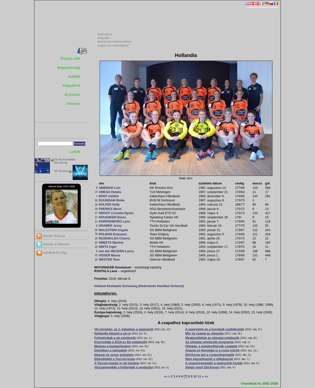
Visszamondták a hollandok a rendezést (123, 367)
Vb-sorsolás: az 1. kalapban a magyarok (123, 329)
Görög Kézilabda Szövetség (64, 161)
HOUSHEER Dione (112, 217)
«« (165, 376)
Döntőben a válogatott (110, 350)
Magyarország (68, 67)
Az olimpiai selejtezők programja (209, 342)
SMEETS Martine (111, 242)
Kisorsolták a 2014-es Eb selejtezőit (120, 342)
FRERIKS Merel (110, 209)
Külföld (74, 77)
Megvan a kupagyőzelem (112, 346)
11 (199, 376)
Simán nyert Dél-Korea (202, 367)
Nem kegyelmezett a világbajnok (209, 359)
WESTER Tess (109, 259)
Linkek (74, 152)
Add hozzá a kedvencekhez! (115, 41)
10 (195, 376)
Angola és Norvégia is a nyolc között (212, 350)
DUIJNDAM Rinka (112, 200)
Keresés (73, 104)
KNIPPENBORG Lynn (114, 221)
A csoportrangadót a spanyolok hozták (214, 363)
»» (206, 376)
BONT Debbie (109, 196)
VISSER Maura (109, 255)
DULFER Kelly (109, 204)
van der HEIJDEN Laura (116, 251)
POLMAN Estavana (113, 234)
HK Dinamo (61, 170)
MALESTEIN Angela (113, 230)
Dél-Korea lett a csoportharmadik (209, 355)
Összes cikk (70, 58)
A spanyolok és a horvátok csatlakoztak (214, 329)
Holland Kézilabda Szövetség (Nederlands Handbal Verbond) (139, 286)
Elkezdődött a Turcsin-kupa (114, 359)
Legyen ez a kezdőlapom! (113, 45)
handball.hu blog (51, 252)
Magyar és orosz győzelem (114, 355)
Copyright (103, 37)
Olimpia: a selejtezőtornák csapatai (211, 346)
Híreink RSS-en (50, 236)
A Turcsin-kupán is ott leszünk (116, 363)
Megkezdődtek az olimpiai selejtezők (212, 338)
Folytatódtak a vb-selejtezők (115, 338)
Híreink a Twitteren (53, 244)
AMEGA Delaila (110, 192)
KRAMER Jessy (110, 225)
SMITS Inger (108, 247)
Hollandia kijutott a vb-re (112, 333)
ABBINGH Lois (110, 188)
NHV (189, 178)
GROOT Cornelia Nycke (116, 213)
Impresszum (105, 34)
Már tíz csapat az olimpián (204, 333)
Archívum (72, 95)
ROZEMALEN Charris (114, 238)
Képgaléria (71, 85)
